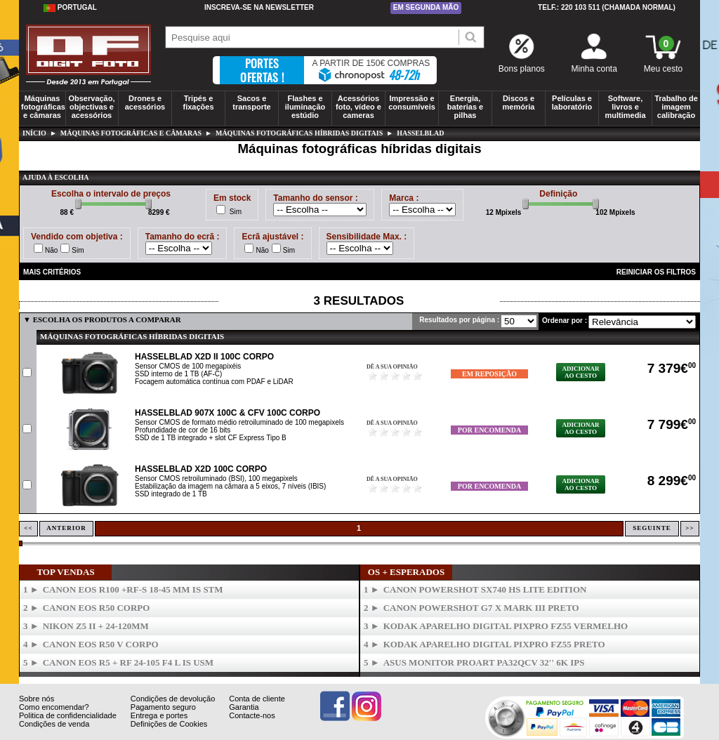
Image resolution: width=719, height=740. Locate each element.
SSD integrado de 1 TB (171, 494)
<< (28, 527)
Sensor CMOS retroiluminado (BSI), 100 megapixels (216, 478)
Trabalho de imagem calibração (676, 106)
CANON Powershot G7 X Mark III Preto (481, 607)
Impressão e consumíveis (411, 102)
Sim (236, 212)
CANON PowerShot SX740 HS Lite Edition (485, 589)
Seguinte (652, 527)
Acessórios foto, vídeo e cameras (358, 106)
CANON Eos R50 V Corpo (101, 644)
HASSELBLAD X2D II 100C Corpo (204, 357)
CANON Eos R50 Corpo (96, 607)
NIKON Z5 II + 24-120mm (96, 626)
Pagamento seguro (163, 707)
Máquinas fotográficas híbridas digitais (299, 133)
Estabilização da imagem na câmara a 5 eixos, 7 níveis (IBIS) (230, 486)
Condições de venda (54, 724)
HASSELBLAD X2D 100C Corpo (201, 469)
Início (34, 133)
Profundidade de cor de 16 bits (182, 430)
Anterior (66, 527)
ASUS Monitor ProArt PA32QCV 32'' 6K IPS (484, 662)
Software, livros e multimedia (625, 106)
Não (51, 250)
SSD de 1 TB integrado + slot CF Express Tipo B (210, 438)
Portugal (70, 8)
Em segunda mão (426, 7)
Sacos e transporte (251, 102)
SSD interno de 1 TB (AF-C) (178, 374)
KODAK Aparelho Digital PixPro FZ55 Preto (494, 644)
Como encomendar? (54, 707)
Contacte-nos (252, 715)
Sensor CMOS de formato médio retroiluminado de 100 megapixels (239, 422)
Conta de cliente (257, 698)
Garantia (243, 707)
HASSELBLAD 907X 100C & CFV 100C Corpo (227, 413)
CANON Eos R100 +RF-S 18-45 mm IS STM (133, 589)
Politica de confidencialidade (68, 715)
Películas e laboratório (572, 102)
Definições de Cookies (169, 724)
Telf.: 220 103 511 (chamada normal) (606, 7)
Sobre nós (36, 698)
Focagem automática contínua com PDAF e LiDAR (214, 381)
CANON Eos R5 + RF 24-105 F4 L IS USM (128, 662)
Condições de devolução (173, 698)
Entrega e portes (159, 715)
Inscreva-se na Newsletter (259, 7)
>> (689, 527)
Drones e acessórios (145, 102)
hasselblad (420, 133)
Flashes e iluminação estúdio (305, 106)
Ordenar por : (564, 320)
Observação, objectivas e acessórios (91, 106)
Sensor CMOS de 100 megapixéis (188, 366)
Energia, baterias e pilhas (465, 106)
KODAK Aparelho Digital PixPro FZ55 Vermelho (505, 626)
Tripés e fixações (198, 102)
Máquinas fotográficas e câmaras (43, 106)
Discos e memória (519, 102)
